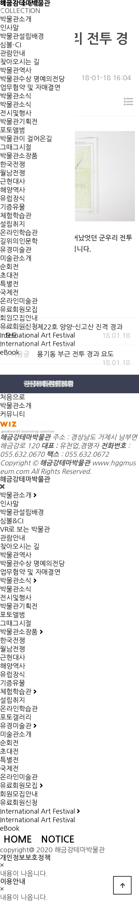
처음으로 (12, 397)
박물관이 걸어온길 (26, 139)
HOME (18, 839)
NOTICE (58, 839)
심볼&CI (11, 521)
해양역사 (12, 190)
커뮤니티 (12, 414)
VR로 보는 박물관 (25, 529)
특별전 (9, 284)
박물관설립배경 (22, 36)
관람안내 (12, 53)
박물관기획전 (19, 606)
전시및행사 (16, 113)
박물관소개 (16, 19)
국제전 (9, 292)
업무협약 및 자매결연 (30, 87)
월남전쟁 (12, 173)
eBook (10, 828)
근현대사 (12, 181)
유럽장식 (12, 198)
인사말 (9, 28)
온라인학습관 (19, 232)
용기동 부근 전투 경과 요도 (75, 354)
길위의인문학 (19, 241)
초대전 (9, 275)
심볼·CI (10, 45)
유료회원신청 (19, 803)
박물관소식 (16, 96)
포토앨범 (12, 615)
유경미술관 (16, 250)
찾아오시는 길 (20, 62)
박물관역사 (16, 70)
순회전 (9, 267)
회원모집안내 (19, 794)
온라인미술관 (19, 301)
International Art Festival (37, 820)
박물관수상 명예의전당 (32, 79)
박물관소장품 (19, 156)
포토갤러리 (16, 717)
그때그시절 (16, 147)
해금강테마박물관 (25, 3)
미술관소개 (16, 258)
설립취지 (12, 224)
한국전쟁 (12, 164)
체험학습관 (16, 215)
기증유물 (12, 207)
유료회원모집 (19, 309)
